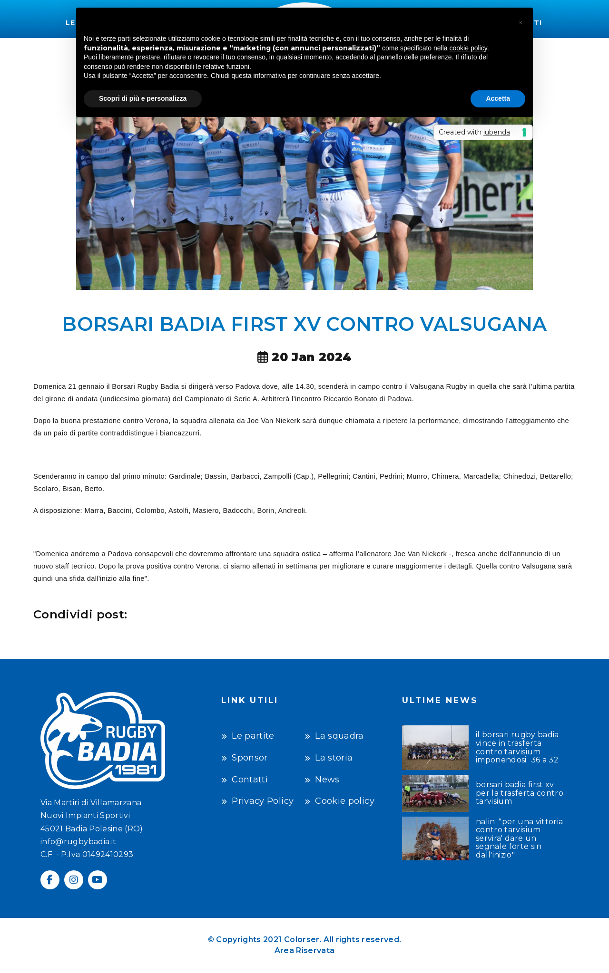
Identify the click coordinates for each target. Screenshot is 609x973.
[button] (520, 22)
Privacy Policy (263, 801)
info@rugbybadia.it (78, 841)
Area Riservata (305, 950)
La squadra (339, 736)
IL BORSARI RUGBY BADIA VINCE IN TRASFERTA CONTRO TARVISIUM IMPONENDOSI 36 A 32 (517, 747)
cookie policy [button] (468, 48)
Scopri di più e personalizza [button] (143, 98)
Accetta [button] (498, 98)
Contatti (250, 779)
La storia (334, 757)
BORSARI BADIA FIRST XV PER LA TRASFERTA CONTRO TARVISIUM (519, 793)
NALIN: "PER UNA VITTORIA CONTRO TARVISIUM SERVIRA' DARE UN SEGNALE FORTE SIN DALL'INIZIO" (519, 838)
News (327, 779)
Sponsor (249, 757)
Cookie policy (344, 801)
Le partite (253, 736)
